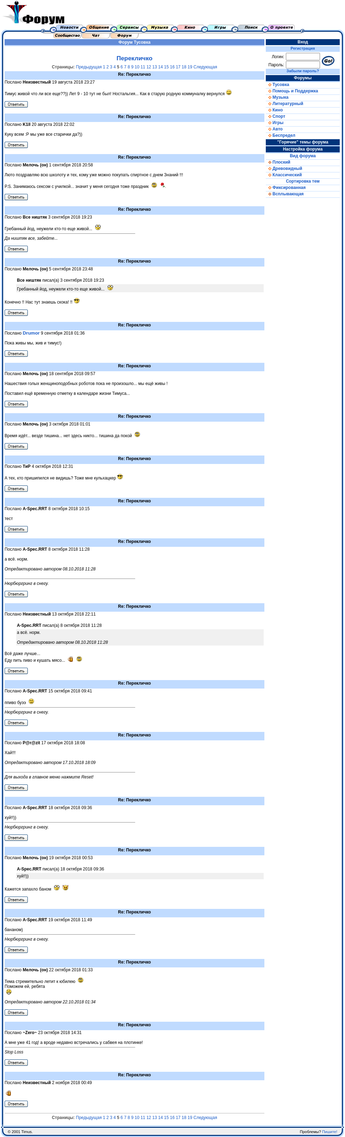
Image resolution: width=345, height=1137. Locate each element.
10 (136, 67)
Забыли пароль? (303, 71)
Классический (284, 174)
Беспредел (280, 135)
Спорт (275, 116)
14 (160, 67)
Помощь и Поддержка (292, 90)
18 (184, 67)
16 (172, 67)
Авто (274, 129)
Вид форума (303, 155)
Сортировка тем (303, 181)
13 (154, 67)
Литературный (284, 103)
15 (166, 67)
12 (148, 67)
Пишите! (329, 1132)
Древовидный (284, 168)
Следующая (205, 67)
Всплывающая (285, 193)
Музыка (277, 97)
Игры (274, 122)
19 (190, 67)
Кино (274, 110)
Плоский (278, 162)
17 (178, 67)
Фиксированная (286, 187)
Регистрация (303, 48)
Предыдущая (89, 67)
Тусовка (142, 42)
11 (142, 67)
